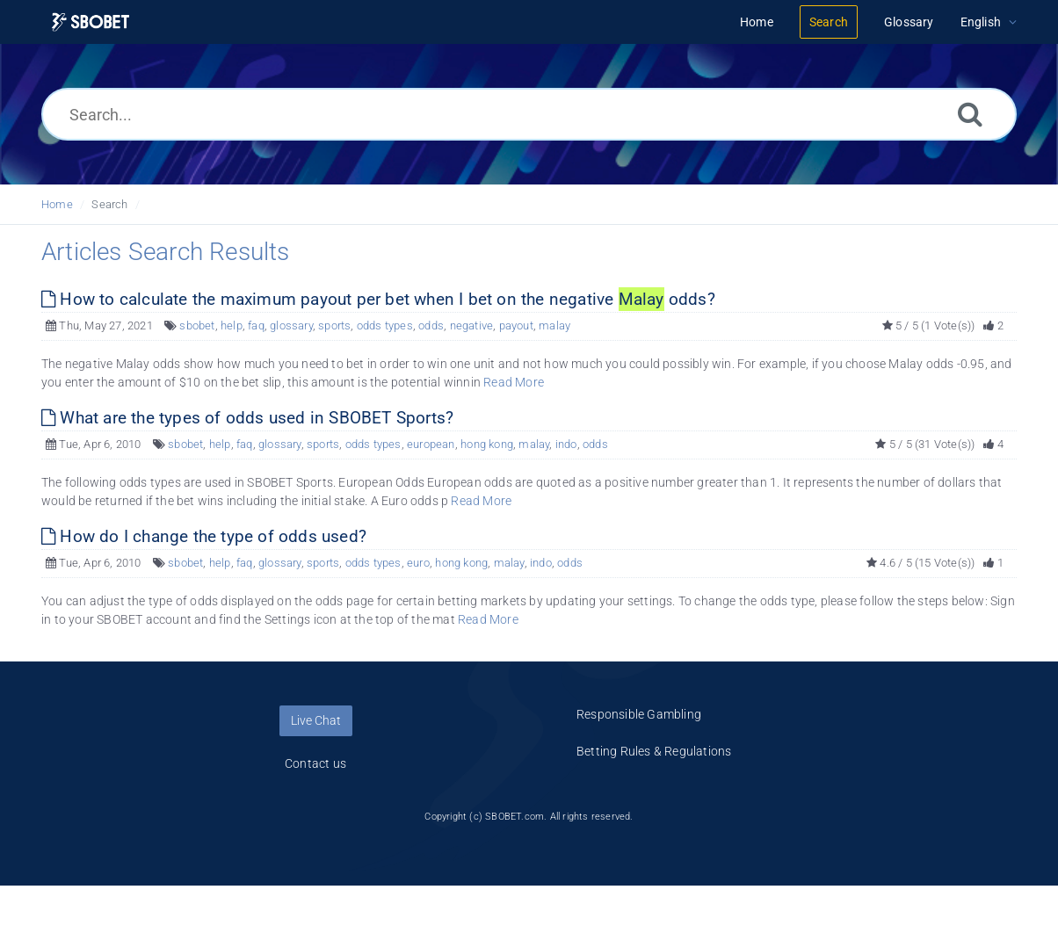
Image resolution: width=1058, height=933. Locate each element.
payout (516, 325)
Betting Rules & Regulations (653, 751)
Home (57, 204)
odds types (385, 325)
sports (334, 325)
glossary (291, 325)
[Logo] (90, 22)
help (232, 325)
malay (554, 325)
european (431, 444)
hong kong (486, 444)
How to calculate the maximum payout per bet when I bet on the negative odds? (378, 299)
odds (431, 325)
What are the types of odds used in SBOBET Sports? (247, 418)
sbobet (196, 325)
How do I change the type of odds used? (203, 536)
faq (256, 325)
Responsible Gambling (638, 714)
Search (109, 204)
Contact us (315, 763)
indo (566, 444)
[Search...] (529, 114)
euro (418, 562)
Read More (513, 382)
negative (472, 325)
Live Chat (316, 720)
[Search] (970, 113)
